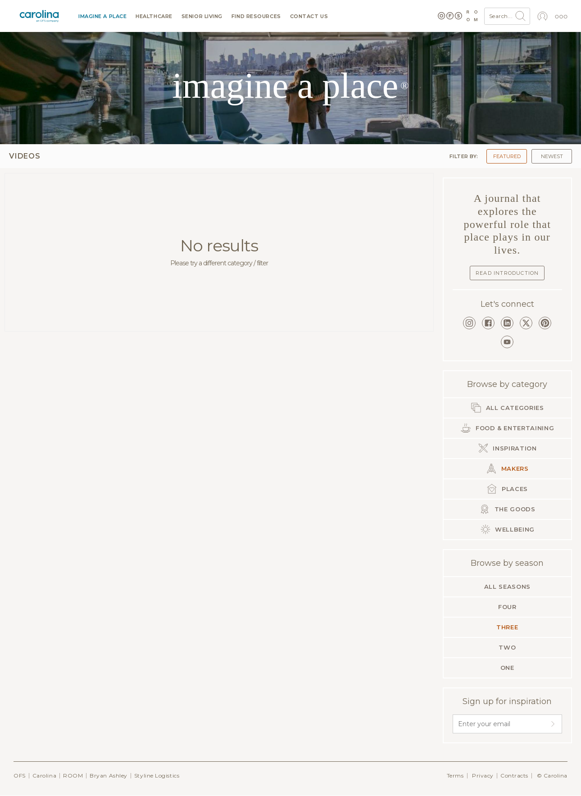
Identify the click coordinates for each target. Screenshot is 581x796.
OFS (20, 775)
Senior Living (202, 16)
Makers (507, 468)
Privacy (483, 775)
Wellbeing (507, 529)
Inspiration (507, 448)
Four (507, 606)
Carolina (44, 775)
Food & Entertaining (507, 428)
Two (507, 647)
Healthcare (154, 16)
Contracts (514, 775)
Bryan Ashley (108, 775)
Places (507, 488)
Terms (455, 775)
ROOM (73, 775)
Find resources (256, 16)
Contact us (309, 16)
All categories (507, 407)
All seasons (507, 586)
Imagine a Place (102, 16)
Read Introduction (507, 273)
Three (507, 627)
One (507, 667)
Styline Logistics (156, 775)
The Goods (507, 509)
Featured (507, 156)
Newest (552, 156)
